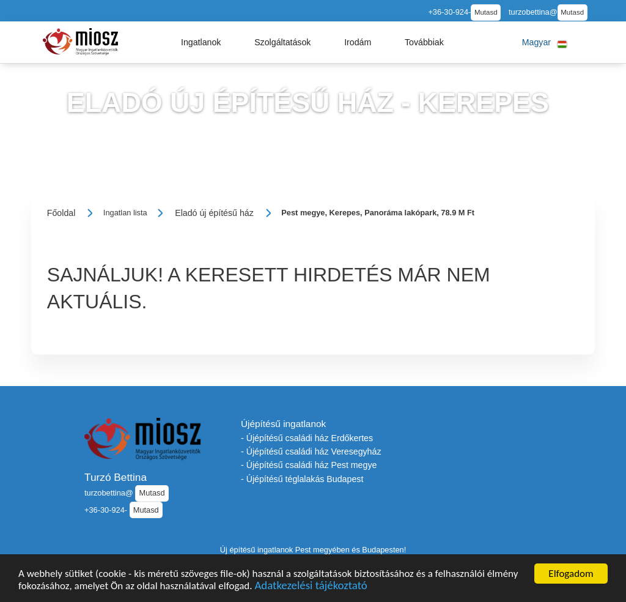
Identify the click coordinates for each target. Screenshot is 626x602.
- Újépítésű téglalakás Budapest (302, 479)
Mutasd (486, 12)
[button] (201, 42)
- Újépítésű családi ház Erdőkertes (307, 438)
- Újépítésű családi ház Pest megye (309, 465)
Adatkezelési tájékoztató (310, 588)
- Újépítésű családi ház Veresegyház (311, 451)
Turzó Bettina (115, 477)
